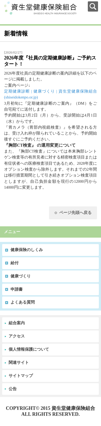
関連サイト (19, 362)
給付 (15, 263)
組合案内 (17, 323)
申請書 (17, 289)
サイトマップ (21, 376)
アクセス (17, 336)
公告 (13, 389)
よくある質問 (23, 302)
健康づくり (21, 276)
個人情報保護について (29, 349)
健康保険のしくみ (27, 250)
